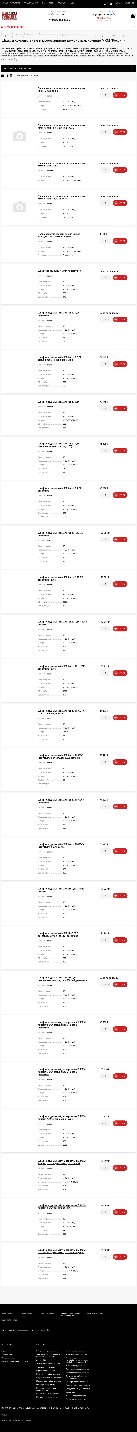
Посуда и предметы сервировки (49, 1377)
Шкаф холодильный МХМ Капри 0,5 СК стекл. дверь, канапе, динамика (60, 358)
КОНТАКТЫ (47, 2)
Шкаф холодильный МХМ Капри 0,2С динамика (59, 314)
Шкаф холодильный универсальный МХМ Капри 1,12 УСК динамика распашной (62, 1162)
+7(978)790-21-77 (62, 14)
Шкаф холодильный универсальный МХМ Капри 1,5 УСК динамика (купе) (62, 1206)
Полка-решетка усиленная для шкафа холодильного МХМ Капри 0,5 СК (59, 235)
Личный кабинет (8, 1354)
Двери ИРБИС (42, 1360)
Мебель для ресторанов (76, 1395)
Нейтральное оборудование (48, 1374)
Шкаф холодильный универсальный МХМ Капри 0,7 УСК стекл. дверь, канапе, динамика (62, 1072)
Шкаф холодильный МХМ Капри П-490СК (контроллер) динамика (61, 845)
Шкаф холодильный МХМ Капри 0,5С (59, 401)
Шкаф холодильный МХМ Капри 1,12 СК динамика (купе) (60, 578)
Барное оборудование (45, 1370)
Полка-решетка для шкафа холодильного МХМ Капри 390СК (61, 164)
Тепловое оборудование (46, 1367)
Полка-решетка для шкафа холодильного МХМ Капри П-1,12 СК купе (61, 197)
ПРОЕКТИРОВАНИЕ (11, 2)
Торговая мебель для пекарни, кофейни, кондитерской (49, 1355)
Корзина (4, 1351)
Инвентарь (70, 1392)
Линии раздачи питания (76, 1351)
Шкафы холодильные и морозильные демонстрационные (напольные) (30, 36)
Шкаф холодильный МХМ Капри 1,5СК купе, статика (62, 623)
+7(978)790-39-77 (101, 14)
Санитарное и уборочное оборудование (76, 1377)
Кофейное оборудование (76, 1354)
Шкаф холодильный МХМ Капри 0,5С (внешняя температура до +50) (59, 445)
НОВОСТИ (62, 2)
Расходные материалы (75, 1399)
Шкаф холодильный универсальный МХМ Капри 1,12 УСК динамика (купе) (62, 1117)
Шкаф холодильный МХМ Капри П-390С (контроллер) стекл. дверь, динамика (60, 756)
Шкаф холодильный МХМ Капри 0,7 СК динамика (60, 489)
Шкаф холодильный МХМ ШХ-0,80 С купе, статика (61, 890)
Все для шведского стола (46, 1351)
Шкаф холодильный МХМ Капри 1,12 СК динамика (60, 534)
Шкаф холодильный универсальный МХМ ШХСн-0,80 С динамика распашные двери (62, 1251)
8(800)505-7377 (104, 17)
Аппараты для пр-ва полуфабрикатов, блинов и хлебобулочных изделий (77, 1360)
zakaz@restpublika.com (96, 1313)
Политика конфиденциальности (14, 1361)
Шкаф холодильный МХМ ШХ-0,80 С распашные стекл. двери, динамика (58, 934)
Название (34, 75)
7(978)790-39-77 (27, 1313)
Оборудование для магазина (78, 1388)
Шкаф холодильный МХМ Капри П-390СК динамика (61, 801)
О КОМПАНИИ (31, 2)
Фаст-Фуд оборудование (46, 1384)
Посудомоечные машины (46, 1397)
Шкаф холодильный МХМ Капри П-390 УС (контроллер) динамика (61, 712)
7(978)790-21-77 (7, 1313)
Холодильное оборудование (23, 34)
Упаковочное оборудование (77, 1372)
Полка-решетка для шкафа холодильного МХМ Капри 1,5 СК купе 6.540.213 (61, 126)
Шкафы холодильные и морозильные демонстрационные (63, 34)
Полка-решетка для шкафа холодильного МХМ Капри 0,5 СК (61, 89)
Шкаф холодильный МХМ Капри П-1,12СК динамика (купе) (61, 667)
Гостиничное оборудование (77, 1369)
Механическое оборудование (48, 1381)
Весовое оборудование (75, 1365)
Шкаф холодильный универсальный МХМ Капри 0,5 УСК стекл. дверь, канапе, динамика (62, 1025)
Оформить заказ (8, 1358)
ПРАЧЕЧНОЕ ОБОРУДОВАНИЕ (48, 1393)
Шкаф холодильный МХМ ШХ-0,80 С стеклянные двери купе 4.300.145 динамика (62, 979)
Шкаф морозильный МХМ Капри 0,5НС (60, 270)
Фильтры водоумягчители (77, 1381)
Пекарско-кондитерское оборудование (46, 1389)
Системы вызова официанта (78, 1385)
